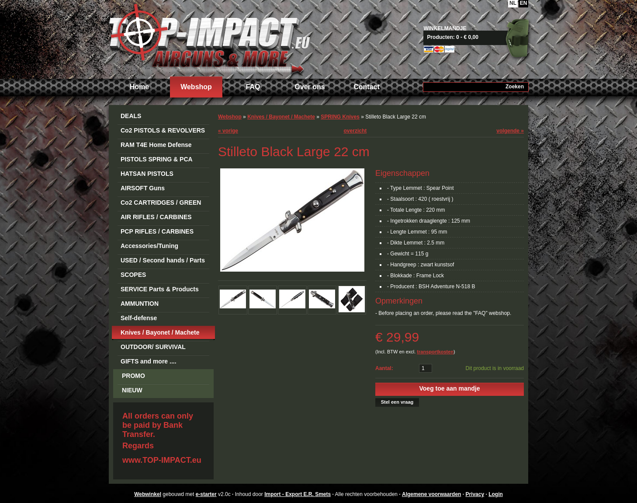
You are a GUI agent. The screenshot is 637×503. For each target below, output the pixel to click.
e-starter (206, 494)
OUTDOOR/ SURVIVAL (153, 346)
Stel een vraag (397, 402)
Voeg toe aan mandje (449, 388)
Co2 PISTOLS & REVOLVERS (163, 130)
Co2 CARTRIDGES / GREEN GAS (161, 204)
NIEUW (132, 390)
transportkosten (435, 351)
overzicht (355, 131)
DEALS (131, 115)
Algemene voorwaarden (431, 494)
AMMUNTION (140, 303)
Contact (366, 87)
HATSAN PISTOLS (147, 173)
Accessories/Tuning (149, 245)
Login (495, 494)
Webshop (196, 87)
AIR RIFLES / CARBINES (156, 216)
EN (523, 3)
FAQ (253, 87)
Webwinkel (147, 494)
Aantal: (384, 368)
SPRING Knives (340, 117)
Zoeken (514, 87)
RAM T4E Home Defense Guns (156, 146)
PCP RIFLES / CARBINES (157, 231)
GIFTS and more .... (149, 361)
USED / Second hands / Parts (163, 260)
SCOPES (133, 274)
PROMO (133, 375)
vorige (228, 131)
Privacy (474, 494)
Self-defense (139, 317)
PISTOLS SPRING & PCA (157, 159)
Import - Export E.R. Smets (209, 38)
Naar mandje (479, 37)
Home (139, 87)
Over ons (309, 87)
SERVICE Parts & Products (160, 289)
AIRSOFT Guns (143, 188)
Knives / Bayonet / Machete (160, 332)
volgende (510, 131)
